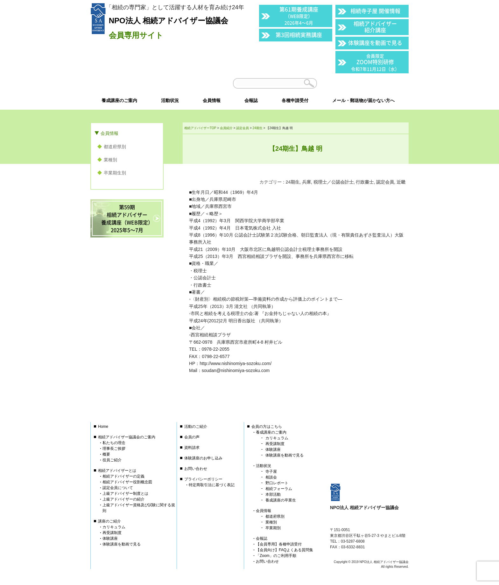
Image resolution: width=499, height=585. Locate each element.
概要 (106, 454)
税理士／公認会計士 (333, 182)
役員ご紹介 (112, 460)
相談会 (271, 477)
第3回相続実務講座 (299, 35)
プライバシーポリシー (203, 479)
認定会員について (117, 488)
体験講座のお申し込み (203, 458)
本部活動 (273, 494)
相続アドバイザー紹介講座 (375, 26)
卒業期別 (273, 528)
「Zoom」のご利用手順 (276, 555)
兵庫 (306, 182)
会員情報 (109, 133)
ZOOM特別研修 (375, 62)
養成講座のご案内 (271, 432)
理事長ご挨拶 (113, 448)
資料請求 (192, 447)
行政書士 (365, 182)
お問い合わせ (195, 468)
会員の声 (192, 437)
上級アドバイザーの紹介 (123, 499)
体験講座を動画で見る (375, 43)
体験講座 (110, 538)
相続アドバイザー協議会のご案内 (126, 437)
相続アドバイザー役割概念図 (127, 482)
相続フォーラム (278, 488)
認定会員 (385, 182)
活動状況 (263, 466)
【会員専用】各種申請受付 (279, 544)
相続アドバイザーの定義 (123, 476)
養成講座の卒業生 (280, 500)
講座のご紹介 (109, 521)
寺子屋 (271, 471)
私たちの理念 (113, 443)
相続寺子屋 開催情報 (375, 11)
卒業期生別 (115, 172)
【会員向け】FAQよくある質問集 (284, 550)
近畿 (401, 182)
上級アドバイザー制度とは (125, 493)
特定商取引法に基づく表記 (212, 485)
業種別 (110, 159)
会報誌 (261, 538)
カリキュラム (113, 527)
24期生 (293, 182)
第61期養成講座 (298, 15)
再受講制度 (112, 532)
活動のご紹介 (195, 426)
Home (103, 426)
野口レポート (276, 483)
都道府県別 (115, 146)
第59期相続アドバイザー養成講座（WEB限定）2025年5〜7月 (127, 218)
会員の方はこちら (266, 426)
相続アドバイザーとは (117, 470)
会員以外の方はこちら (364, 83)
